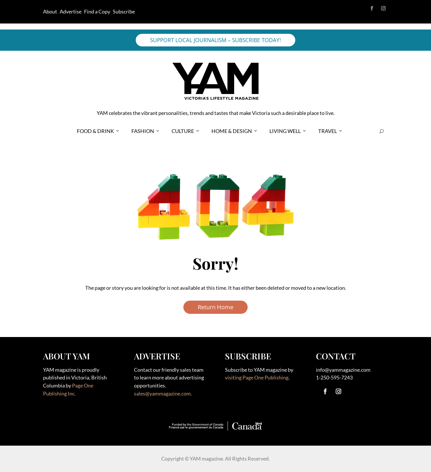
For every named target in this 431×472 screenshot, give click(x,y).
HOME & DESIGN (234, 131)
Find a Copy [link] (97, 11)
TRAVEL (330, 131)
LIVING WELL (288, 131)
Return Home (215, 307)
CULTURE (186, 131)
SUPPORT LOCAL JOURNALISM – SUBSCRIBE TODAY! (215, 40)
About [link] (50, 11)
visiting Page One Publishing (256, 377)
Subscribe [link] (124, 11)
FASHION (145, 131)
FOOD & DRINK (98, 131)
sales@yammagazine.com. (163, 393)
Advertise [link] (70, 11)
